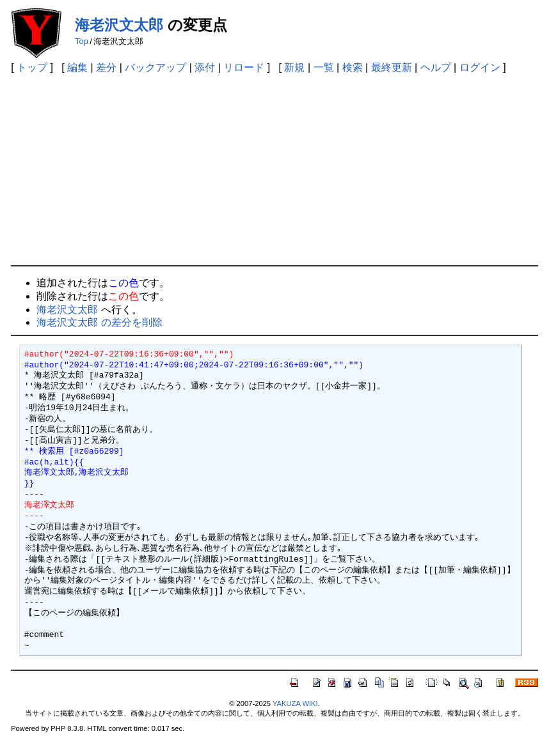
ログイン (479, 67)
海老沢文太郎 (119, 25)
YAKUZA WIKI (295, 703)
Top (81, 41)
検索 (352, 67)
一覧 (324, 67)
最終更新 (391, 67)
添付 (205, 67)
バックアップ (155, 67)
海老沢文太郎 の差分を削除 (99, 322)
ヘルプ (435, 67)
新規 (294, 67)
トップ (32, 67)
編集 (77, 67)
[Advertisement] (274, 169)
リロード (243, 67)
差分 (106, 67)
